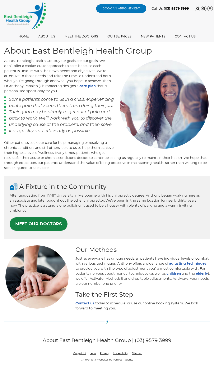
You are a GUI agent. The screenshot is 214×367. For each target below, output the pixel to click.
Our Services (119, 36)
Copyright (79, 353)
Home (24, 36)
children (174, 273)
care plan (87, 86)
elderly (202, 273)
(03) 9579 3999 (176, 8)
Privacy (104, 353)
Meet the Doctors (81, 36)
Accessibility (120, 353)
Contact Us (185, 36)
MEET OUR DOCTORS (38, 224)
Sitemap (137, 353)
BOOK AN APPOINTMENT (121, 8)
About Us (46, 36)
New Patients (153, 36)
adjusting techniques (187, 263)
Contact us (84, 303)
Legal (93, 353)
